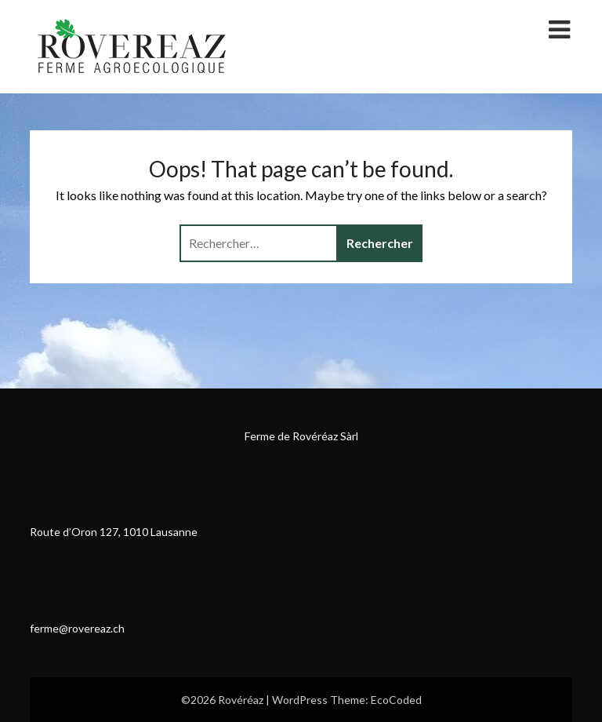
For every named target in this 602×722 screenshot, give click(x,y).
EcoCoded (396, 699)
